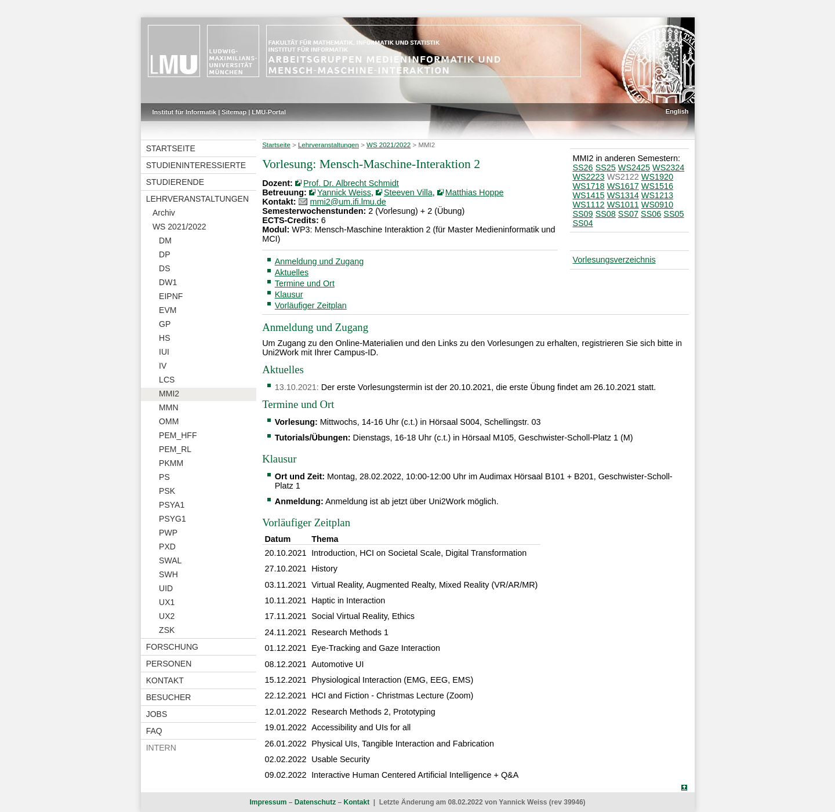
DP (164, 254)
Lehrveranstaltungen (197, 198)
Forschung (172, 646)
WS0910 (657, 204)
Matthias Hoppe (474, 192)
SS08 (606, 214)
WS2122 (623, 176)
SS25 (606, 167)
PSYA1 (171, 504)
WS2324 (668, 167)
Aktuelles (291, 272)
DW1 (168, 282)
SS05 (673, 214)
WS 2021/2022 (179, 226)
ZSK (167, 630)
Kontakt (165, 680)
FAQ (154, 730)
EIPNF (171, 296)
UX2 (167, 616)
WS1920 (657, 176)
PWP (168, 532)
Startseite (170, 148)
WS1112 (588, 204)
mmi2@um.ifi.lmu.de (348, 201)
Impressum (267, 802)
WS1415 (588, 195)
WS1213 (657, 195)
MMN (168, 407)
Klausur (289, 294)
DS (164, 268)
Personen (169, 663)
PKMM (171, 463)
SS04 (582, 223)
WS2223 (588, 176)
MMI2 (169, 393)
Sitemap (234, 111)
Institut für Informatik (185, 111)
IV (162, 365)
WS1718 (588, 186)
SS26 (582, 167)
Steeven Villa (408, 192)
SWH (168, 574)
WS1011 (623, 204)
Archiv (164, 212)
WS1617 (623, 186)
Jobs (157, 714)
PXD (167, 546)
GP (164, 324)
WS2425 (634, 167)
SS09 (582, 214)
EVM (167, 310)
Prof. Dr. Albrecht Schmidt (351, 183)
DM (165, 240)
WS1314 (623, 195)
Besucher (168, 697)
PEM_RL (175, 449)
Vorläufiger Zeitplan (311, 305)
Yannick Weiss (344, 192)
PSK (167, 491)
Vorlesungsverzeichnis (613, 259)
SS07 (628, 214)
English (677, 111)
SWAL (170, 560)
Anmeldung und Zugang (319, 261)
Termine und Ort (305, 283)
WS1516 (657, 186)
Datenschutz (315, 802)
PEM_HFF (178, 435)
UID (166, 588)
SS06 (651, 214)
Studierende (175, 182)
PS (164, 477)
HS (164, 338)
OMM (169, 421)
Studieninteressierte (196, 165)
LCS (167, 379)
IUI (164, 351)
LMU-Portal (269, 111)
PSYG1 (172, 518)
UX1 (167, 602)
